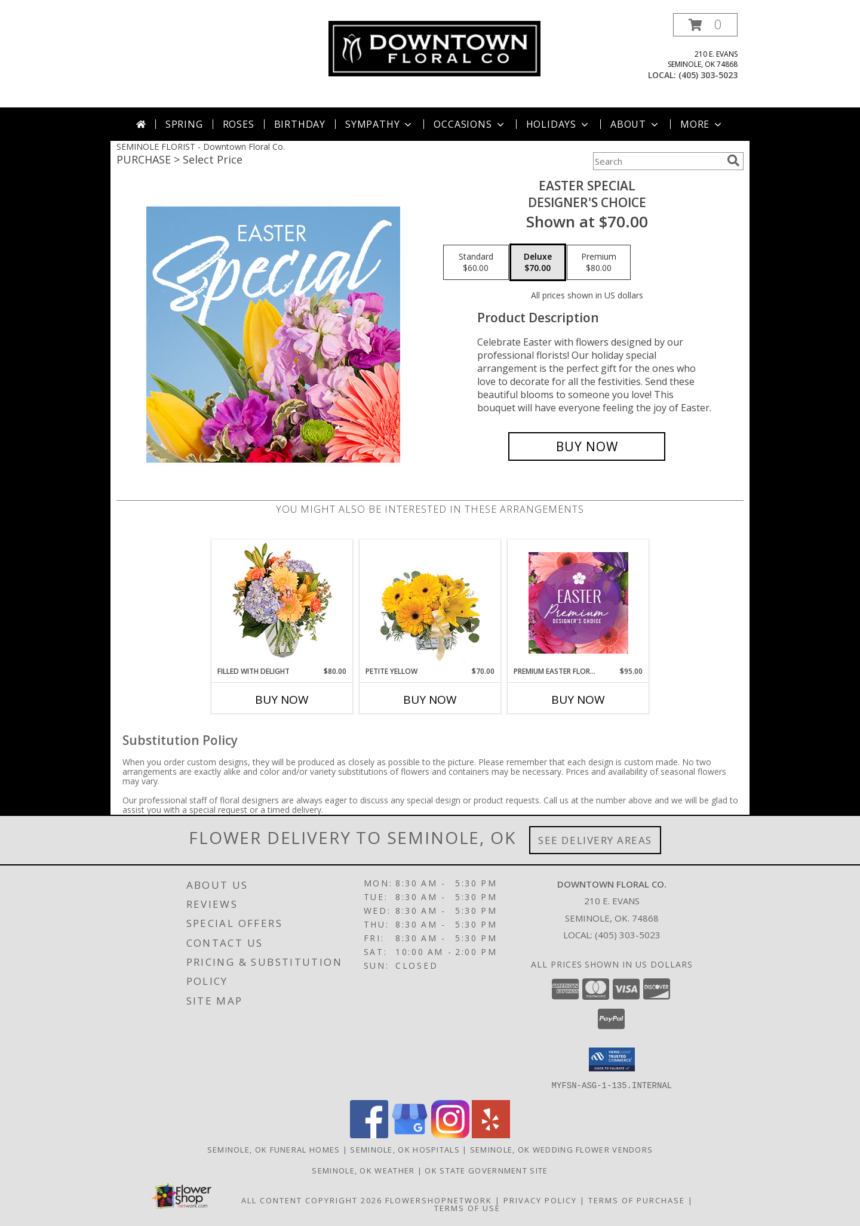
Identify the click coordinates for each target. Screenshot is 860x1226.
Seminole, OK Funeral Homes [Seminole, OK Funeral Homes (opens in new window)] (273, 1149)
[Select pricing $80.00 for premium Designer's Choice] (598, 262)
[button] (705, 24)
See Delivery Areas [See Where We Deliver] (595, 840)
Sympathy (379, 124)
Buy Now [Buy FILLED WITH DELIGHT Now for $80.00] (282, 699)
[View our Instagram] (450, 1134)
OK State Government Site (486, 1170)
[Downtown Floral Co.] (434, 47)
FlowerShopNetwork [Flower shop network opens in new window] (438, 1199)
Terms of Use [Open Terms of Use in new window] (467, 1207)
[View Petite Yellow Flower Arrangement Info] (430, 603)
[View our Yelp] (491, 1134)
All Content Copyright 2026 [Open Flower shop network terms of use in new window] (311, 1199)
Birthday (299, 124)
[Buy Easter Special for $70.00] (586, 446)
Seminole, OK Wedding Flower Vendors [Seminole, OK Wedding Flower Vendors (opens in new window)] (561, 1149)
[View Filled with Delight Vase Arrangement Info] (282, 603)
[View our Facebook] (369, 1134)
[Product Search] (657, 161)
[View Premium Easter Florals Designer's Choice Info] (578, 603)
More (702, 124)
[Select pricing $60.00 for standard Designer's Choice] (476, 262)
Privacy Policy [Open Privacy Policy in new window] (540, 1199)
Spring (184, 124)
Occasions (470, 124)
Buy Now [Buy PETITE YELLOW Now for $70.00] (430, 699)
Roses (238, 124)
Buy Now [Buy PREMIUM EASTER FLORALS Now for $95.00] (578, 699)
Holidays (558, 124)
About (635, 124)
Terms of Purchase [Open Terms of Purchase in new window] (636, 1199)
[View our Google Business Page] (410, 1134)
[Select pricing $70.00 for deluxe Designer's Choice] (537, 262)
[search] (733, 160)
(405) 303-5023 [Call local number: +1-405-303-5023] (708, 75)
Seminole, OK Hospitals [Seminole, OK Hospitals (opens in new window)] (405, 1149)
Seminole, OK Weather (363, 1170)
